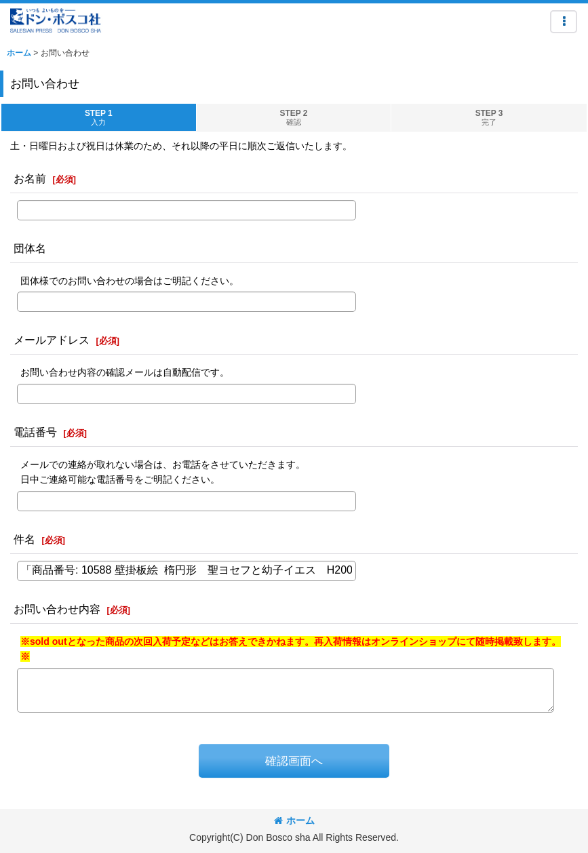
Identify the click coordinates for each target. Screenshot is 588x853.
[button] (563, 21)
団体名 (30, 248)
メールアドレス (52, 340)
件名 (24, 539)
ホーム (294, 820)
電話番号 (35, 432)
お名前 (30, 178)
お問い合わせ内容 (57, 609)
